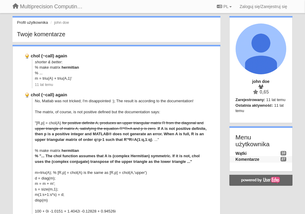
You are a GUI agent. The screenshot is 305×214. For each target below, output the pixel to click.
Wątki (241, 153)
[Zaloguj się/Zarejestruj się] (263, 6)
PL (224, 6)
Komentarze (247, 159)
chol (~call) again (49, 55)
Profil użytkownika (32, 22)
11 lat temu (44, 85)
